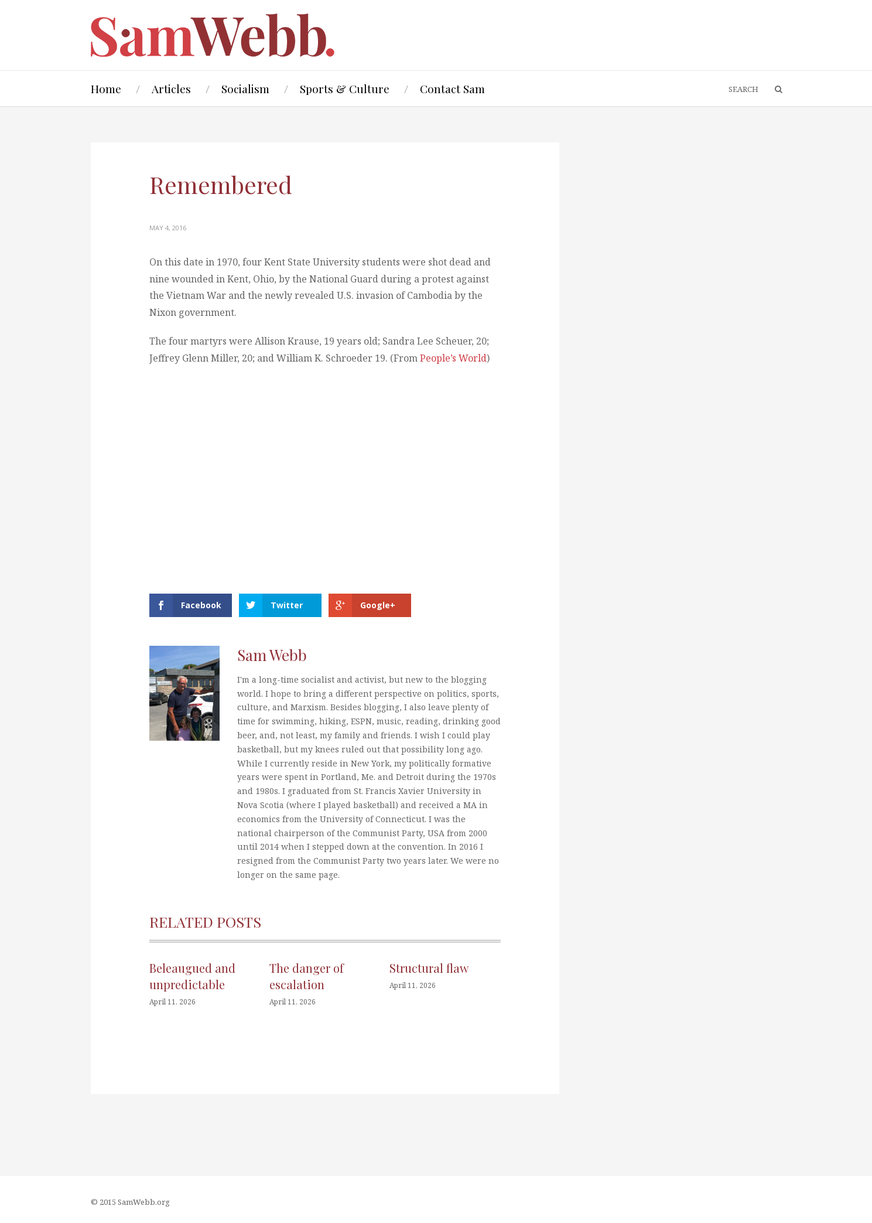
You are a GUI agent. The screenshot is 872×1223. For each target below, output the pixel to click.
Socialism (245, 88)
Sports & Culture (344, 88)
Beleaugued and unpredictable (192, 976)
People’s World (453, 358)
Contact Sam (452, 88)
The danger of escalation (306, 976)
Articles (171, 88)
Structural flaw (429, 968)
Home (106, 88)
